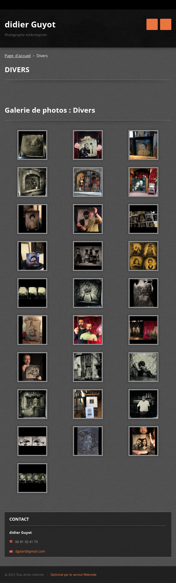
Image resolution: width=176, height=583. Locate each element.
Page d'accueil (18, 55)
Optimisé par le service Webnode (74, 574)
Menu (165, 24)
